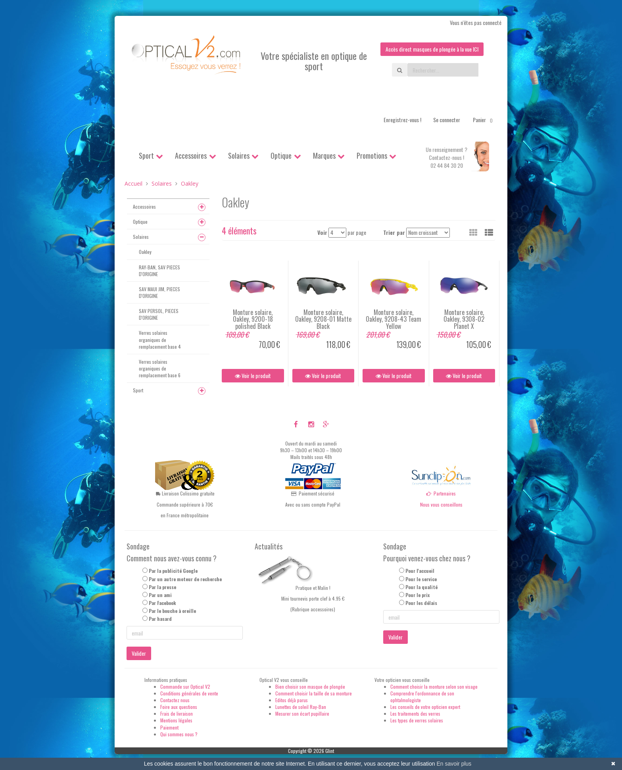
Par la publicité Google (173, 570)
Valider (139, 653)
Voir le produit (253, 375)
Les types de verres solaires (416, 720)
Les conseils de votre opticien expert (425, 706)
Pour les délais (421, 602)
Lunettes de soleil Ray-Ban (300, 706)
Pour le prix (417, 594)
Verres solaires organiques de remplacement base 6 (159, 368)
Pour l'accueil (419, 570)
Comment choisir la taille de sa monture (313, 693)
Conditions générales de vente (189, 693)
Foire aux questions (178, 706)
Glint (329, 750)
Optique (281, 155)
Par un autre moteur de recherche (185, 579)
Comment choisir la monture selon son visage (434, 686)
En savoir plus (453, 763)
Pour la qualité (421, 587)
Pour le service (421, 579)
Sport (146, 155)
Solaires (239, 155)
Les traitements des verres (415, 713)
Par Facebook (162, 602)
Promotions (372, 155)
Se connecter (446, 119)
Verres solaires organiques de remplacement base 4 (160, 339)
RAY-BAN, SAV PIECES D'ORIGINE (159, 270)
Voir (322, 232)
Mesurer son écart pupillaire (302, 713)
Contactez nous (175, 700)
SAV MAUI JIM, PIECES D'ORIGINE (159, 292)
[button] (488, 232)
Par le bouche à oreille (172, 610)
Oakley (145, 251)
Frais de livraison (176, 713)
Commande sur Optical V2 (185, 686)
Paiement (169, 727)
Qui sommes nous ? (179, 734)
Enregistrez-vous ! (402, 119)
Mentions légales (176, 720)
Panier (484, 119)
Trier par (394, 232)
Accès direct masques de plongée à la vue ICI (432, 49)
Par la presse (162, 587)
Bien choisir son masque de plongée (310, 686)
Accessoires (191, 155)
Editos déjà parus (291, 700)
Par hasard (160, 618)
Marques (324, 155)
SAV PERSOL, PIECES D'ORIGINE (159, 314)
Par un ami (160, 594)
